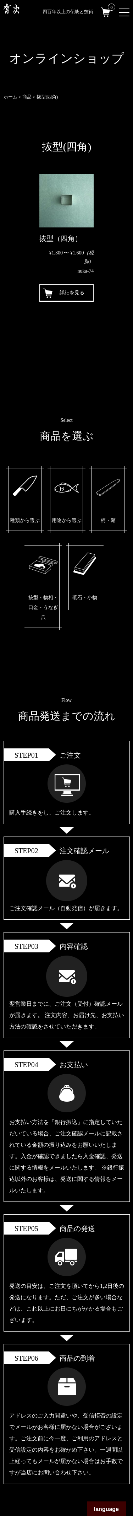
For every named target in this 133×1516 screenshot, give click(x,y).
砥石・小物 (84, 597)
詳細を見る (72, 292)
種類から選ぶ (25, 520)
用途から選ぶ (67, 520)
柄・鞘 (108, 520)
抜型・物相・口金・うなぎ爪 (43, 607)
